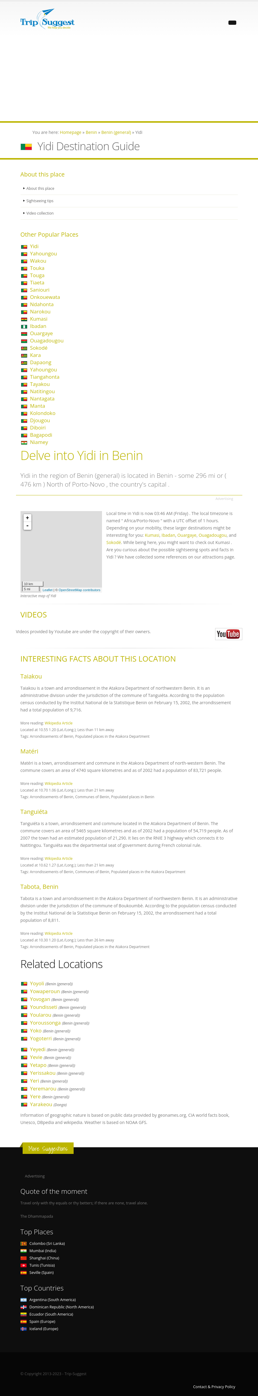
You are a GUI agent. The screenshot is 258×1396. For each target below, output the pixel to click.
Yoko (50, 1030)
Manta (37, 405)
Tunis (38, 1265)
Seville (37, 1272)
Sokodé (39, 347)
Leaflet (48, 590)
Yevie (50, 1057)
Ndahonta (42, 304)
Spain (38, 1321)
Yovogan (54, 999)
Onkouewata (45, 296)
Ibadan (38, 325)
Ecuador (47, 1314)
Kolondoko (43, 413)
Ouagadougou (47, 340)
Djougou (40, 420)
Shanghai (40, 1258)
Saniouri (40, 289)
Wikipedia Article (58, 723)
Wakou (38, 260)
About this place (41, 188)
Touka (37, 267)
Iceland (39, 1328)
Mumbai (38, 1250)
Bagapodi (41, 434)
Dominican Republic (57, 1307)
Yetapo (52, 1064)
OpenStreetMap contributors (79, 590)
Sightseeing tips (40, 200)
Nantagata (42, 398)
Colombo (43, 1243)
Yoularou (55, 1014)
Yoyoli (51, 983)
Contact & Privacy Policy (214, 1386)
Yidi (34, 246)
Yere (49, 1096)
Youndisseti (58, 1006)
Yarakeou (48, 1104)
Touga (37, 275)
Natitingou (42, 391)
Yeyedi (52, 1049)
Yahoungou (43, 253)
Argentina (48, 1299)
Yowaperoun (59, 991)
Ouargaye (41, 333)
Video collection (40, 213)
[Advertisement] (129, 79)
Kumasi (39, 318)
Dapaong (41, 362)
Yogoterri (55, 1038)
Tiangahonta (45, 376)
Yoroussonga (60, 1022)
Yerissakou (57, 1072)
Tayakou (40, 384)
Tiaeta (37, 282)
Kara (35, 354)
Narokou (40, 311)
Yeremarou (57, 1088)
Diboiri (38, 427)
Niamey (39, 442)
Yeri (49, 1080)
